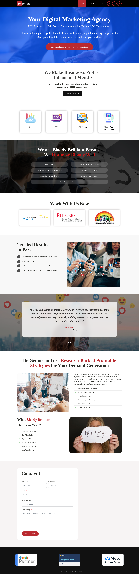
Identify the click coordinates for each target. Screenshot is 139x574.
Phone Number (26, 500)
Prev (18, 322)
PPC (102, 3)
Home (81, 3)
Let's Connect (30, 533)
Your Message (26, 509)
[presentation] (36, 526)
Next (120, 322)
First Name (25, 481)
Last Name (51, 481)
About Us (92, 3)
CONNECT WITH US (72, 93)
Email (23, 491)
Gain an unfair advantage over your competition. (69, 47)
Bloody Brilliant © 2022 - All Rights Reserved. (71, 571)
